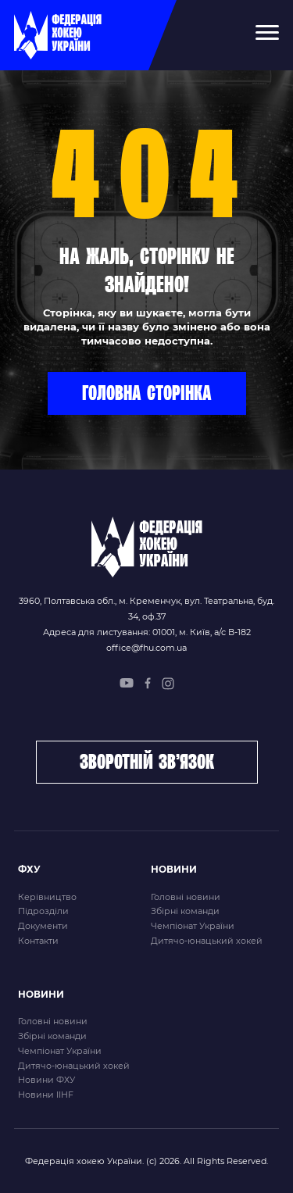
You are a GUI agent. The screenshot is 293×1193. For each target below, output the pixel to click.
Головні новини (185, 896)
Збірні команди (185, 910)
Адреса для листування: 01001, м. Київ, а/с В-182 (147, 632)
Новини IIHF (45, 1094)
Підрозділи (43, 910)
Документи (43, 925)
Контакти (38, 940)
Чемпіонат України (192, 925)
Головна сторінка (147, 392)
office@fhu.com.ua (146, 647)
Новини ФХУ (46, 1079)
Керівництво (47, 896)
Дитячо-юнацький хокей (207, 940)
